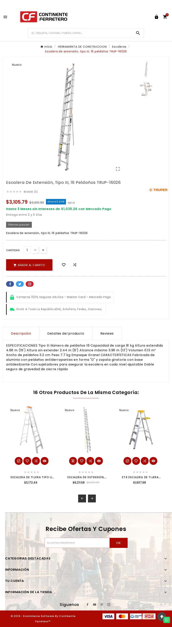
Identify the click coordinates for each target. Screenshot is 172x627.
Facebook (10, 284)
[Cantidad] (27, 250)
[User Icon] (156, 17)
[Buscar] (80, 33)
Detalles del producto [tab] (65, 333)
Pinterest (30, 284)
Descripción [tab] (21, 333)
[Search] (138, 33)
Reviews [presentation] (107, 333)
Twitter (20, 284)
